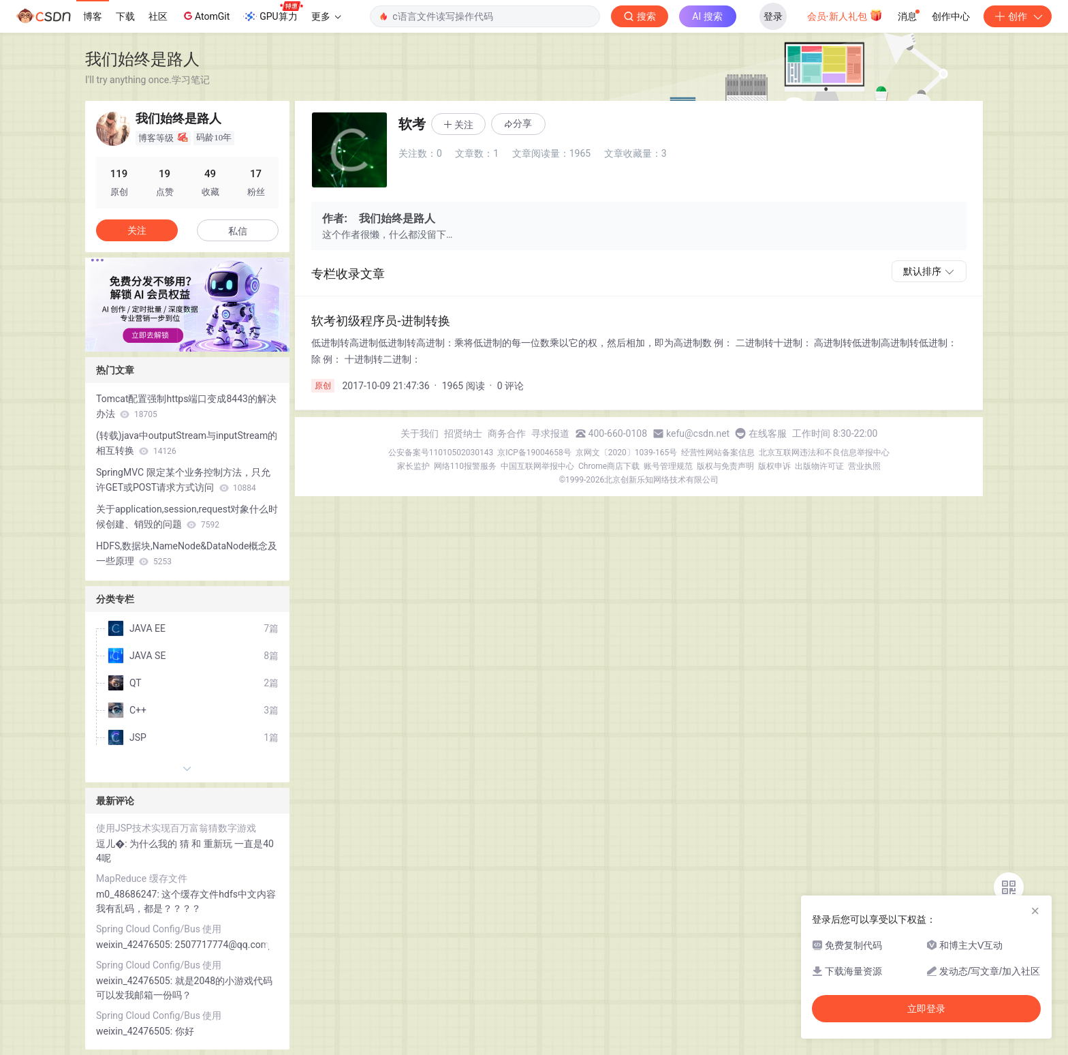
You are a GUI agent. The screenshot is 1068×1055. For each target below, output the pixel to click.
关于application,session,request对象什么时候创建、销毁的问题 (187, 517)
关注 (136, 230)
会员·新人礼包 (845, 15)
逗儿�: (112, 843)
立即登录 (926, 1008)
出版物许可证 (819, 466)
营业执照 (864, 466)
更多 (326, 16)
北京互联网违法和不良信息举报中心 (824, 452)
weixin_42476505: (135, 944)
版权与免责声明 (725, 466)
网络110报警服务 (465, 466)
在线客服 (768, 433)
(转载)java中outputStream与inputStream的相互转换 (186, 443)
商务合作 (507, 433)
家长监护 (413, 466)
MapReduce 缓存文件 (141, 878)
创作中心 (951, 16)
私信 (237, 231)
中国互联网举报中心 (537, 466)
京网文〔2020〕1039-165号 (627, 452)
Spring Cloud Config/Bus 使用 (158, 928)
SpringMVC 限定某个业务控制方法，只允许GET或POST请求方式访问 (183, 480)
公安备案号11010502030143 (440, 452)
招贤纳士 (463, 433)
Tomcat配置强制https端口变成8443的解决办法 (186, 406)
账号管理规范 (668, 466)
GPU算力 (272, 12)
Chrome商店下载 (609, 466)
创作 (1017, 16)
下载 (125, 16)
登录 (773, 16)
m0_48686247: (128, 894)
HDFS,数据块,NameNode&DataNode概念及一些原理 (186, 553)
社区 (158, 16)
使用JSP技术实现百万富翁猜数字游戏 (176, 828)
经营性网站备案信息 (718, 452)
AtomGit (205, 15)
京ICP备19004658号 (534, 452)
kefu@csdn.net (697, 433)
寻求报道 (550, 433)
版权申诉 (774, 466)
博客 (92, 16)
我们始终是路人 (142, 59)
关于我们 (419, 433)
